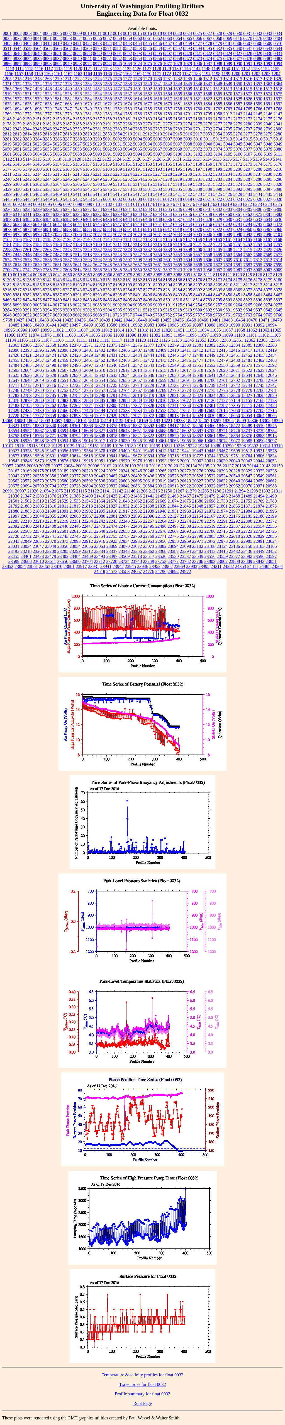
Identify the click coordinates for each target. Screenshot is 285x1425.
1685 (217, 103)
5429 (237, 194)
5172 (237, 164)
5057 (67, 149)
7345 (77, 249)
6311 (27, 214)
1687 (237, 103)
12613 (136, 370)
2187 (67, 124)
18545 (271, 425)
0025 (197, 33)
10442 (117, 320)
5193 (157, 169)
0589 (157, 48)
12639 (185, 375)
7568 (258, 254)
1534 (97, 93)
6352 (147, 214)
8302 (197, 289)
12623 (258, 370)
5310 (117, 184)
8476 (37, 300)
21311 (276, 491)
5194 (167, 169)
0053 (67, 38)
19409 (148, 450)
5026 (67, 144)
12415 (222, 350)
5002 (117, 139)
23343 (124, 551)
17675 (246, 410)
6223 (257, 204)
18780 (63, 435)
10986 (185, 325)
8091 (187, 274)
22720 (234, 531)
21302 (264, 491)
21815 (75, 506)
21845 (185, 506)
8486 (107, 300)
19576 (271, 450)
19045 (136, 440)
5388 (197, 189)
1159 (38, 73)
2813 (17, 134)
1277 (127, 78)
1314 (227, 78)
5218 (77, 174)
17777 (38, 415)
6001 (107, 199)
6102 (107, 204)
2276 (207, 124)
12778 (234, 390)
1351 (247, 83)
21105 (69, 491)
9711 (107, 315)
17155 (246, 400)
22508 (185, 526)
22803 (210, 536)
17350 (185, 405)
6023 (227, 199)
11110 (70, 340)
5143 (17, 164)
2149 (17, 118)
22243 (112, 521)
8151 (107, 279)
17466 (63, 410)
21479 (210, 496)
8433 (177, 294)
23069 (112, 546)
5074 (217, 149)
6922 (217, 229)
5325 (247, 184)
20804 (87, 486)
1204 (276, 73)
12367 (38, 345)
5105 (227, 154)
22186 (258, 516)
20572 (26, 481)
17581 (185, 410)
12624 (271, 370)
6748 (127, 224)
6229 (37, 209)
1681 (177, 103)
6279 (107, 209)
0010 (87, 33)
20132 (179, 465)
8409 (167, 294)
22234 (87, 521)
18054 (246, 415)
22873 (63, 541)
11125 (164, 340)
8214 (267, 284)
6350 (137, 214)
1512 (217, 88)
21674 (173, 501)
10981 (124, 325)
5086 (57, 154)
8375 (268, 289)
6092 (17, 204)
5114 (27, 159)
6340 (127, 214)
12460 (75, 360)
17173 (271, 400)
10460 (202, 320)
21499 (271, 496)
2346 (47, 129)
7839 (107, 269)
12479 (222, 360)
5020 (17, 144)
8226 (47, 289)
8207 (197, 284)
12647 (14, 380)
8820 (237, 300)
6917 (167, 229)
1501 (137, 88)
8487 (117, 300)
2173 (247, 118)
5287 (247, 179)
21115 (81, 491)
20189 (63, 470)
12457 (38, 360)
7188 (77, 244)
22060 (63, 516)
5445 (7, 199)
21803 (26, 506)
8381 (17, 294)
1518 (277, 88)
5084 (37, 154)
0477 (197, 43)
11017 (130, 330)
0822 (207, 53)
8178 (258, 279)
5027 (77, 144)
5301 (27, 184)
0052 (57, 38)
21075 (57, 491)
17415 (246, 405)
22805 (222, 536)
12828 (259, 395)
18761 (26, 435)
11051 (179, 330)
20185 (50, 470)
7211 (117, 244)
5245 (57, 179)
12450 (222, 355)
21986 (259, 511)
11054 (203, 330)
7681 (237, 264)
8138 (27, 279)
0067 (207, 38)
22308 (246, 521)
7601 (167, 259)
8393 (97, 294)
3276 (237, 134)
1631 (268, 98)
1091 (247, 63)
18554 (14, 430)
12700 (210, 380)
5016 (257, 139)
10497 (75, 325)
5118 (57, 159)
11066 (9, 335)
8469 (7, 300)
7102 (7, 239)
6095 (47, 204)
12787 (75, 395)
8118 (217, 274)
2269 (137, 124)
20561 (271, 476)
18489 (246, 425)
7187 (67, 244)
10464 (239, 320)
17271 (87, 405)
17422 (259, 405)
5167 (187, 164)
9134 (187, 305)
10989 (222, 325)
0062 (157, 38)
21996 (271, 511)
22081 (112, 516)
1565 (177, 93)
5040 (207, 144)
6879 (37, 229)
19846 (26, 460)
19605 (63, 455)
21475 (197, 496)
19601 (50, 455)
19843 (14, 460)
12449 (210, 355)
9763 (247, 315)
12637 (161, 375)
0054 (77, 38)
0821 (197, 53)
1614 (137, 98)
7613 (267, 259)
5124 (116, 159)
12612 (124, 370)
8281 (167, 289)
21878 (271, 506)
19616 (87, 455)
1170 (147, 73)
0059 (127, 38)
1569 (217, 93)
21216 (154, 491)
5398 (278, 189)
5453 (87, 199)
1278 (137, 78)
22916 (99, 541)
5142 (7, 164)
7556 (187, 254)
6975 (27, 234)
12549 (173, 365)
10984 (161, 325)
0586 (147, 48)
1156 (8, 73)
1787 (147, 113)
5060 (87, 149)
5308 (97, 184)
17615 (222, 410)
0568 (77, 48)
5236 (247, 174)
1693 (7, 108)
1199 (225, 73)
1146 (186, 68)
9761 (227, 315)
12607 (63, 370)
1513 (227, 88)
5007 (167, 139)
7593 (87, 259)
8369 (237, 289)
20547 (246, 476)
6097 (67, 204)
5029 (97, 144)
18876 (246, 435)
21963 (197, 511)
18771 (50, 435)
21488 (234, 496)
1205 (7, 78)
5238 (267, 174)
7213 (137, 244)
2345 (37, 129)
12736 (197, 385)
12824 (210, 395)
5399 (7, 194)
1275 (107, 78)
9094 (127, 305)
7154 (157, 239)
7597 (127, 259)
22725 (271, 531)
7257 (277, 244)
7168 (277, 239)
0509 (268, 43)
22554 (259, 526)
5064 (127, 149)
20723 (63, 486)
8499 (157, 300)
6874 (17, 229)
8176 (247, 279)
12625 (14, 375)
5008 (177, 139)
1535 (107, 93)
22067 (87, 516)
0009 (77, 33)
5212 (17, 174)
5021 (27, 144)
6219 (227, 204)
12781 (271, 390)
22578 (38, 531)
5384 (167, 189)
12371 (87, 345)
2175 (268, 118)
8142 (47, 279)
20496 (148, 476)
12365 (14, 345)
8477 (47, 300)
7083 (177, 234)
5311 (127, 184)
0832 (7, 58)
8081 (137, 274)
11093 (167, 335)
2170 (217, 118)
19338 (26, 450)
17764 (26, 415)
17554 (173, 410)
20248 (148, 470)
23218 (26, 551)
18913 (271, 435)
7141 (97, 239)
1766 (258, 108)
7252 (247, 244)
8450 (227, 294)
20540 (234, 476)
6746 (107, 224)
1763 (227, 108)
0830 (268, 53)
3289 (87, 139)
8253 (117, 289)
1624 (227, 98)
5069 (177, 149)
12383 (222, 345)
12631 (87, 375)
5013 (227, 139)
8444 (207, 294)
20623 (185, 481)
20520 (161, 476)
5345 (87, 189)
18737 (246, 430)
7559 (217, 254)
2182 (47, 124)
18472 (234, 425)
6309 (7, 214)
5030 (107, 144)
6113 (127, 204)
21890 (50, 511)
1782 (97, 113)
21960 (185, 511)
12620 (222, 370)
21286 (215, 491)
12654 (99, 380)
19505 (234, 450)
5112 (7, 159)
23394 (185, 551)
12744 (246, 385)
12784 (38, 395)
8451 (237, 294)
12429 (87, 355)
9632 (237, 310)
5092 (117, 154)
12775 (210, 390)
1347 (207, 83)
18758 (14, 435)
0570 (97, 48)
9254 (197, 305)
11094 (179, 335)
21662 (136, 501)
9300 (67, 310)
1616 (157, 98)
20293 (222, 470)
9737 (127, 315)
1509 (187, 88)
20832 (99, 486)
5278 (167, 179)
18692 (185, 430)
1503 (157, 88)
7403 (207, 249)
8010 (7, 274)
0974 (87, 63)
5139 (257, 159)
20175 (38, 470)
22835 (271, 536)
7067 (87, 234)
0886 (7, 63)
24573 (112, 571)
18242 (191, 420)
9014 (47, 305)
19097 (271, 440)
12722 (75, 385)
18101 (81, 420)
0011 (97, 33)
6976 (37, 234)
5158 (97, 164)
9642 (267, 310)
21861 (222, 506)
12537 (99, 365)
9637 (257, 310)
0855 (147, 58)
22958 (173, 541)
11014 (118, 330)
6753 (177, 224)
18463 (222, 425)
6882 (57, 229)
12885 (99, 400)
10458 (190, 320)
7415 (247, 249)
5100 (177, 154)
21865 (234, 506)
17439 (38, 410)
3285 (47, 139)
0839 (67, 58)
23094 (173, 546)
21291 (227, 491)
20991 (8, 491)
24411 (252, 566)
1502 (147, 88)
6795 (257, 224)
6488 (157, 219)
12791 (112, 395)
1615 (147, 98)
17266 (63, 405)
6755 (197, 224)
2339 (258, 124)
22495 (148, 526)
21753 (246, 501)
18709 (210, 430)
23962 (167, 566)
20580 (63, 481)
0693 (137, 53)
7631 (57, 264)
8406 (147, 294)
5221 (97, 174)
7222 (207, 244)
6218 (217, 204)
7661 (157, 264)
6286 (177, 209)
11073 (21, 335)
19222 (191, 445)
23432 (234, 551)
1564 (167, 93)
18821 (136, 435)
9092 (117, 305)
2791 (197, 129)
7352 (97, 249)
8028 (37, 274)
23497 (112, 556)
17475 (75, 410)
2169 (207, 118)
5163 (147, 164)
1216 (27, 78)
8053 (87, 274)
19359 (75, 450)
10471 (264, 320)
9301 (77, 310)
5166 (177, 164)
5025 (57, 144)
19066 (197, 440)
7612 (257, 259)
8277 (147, 289)
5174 (258, 164)
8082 (147, 274)
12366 (26, 345)
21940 (161, 511)
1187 (186, 73)
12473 (161, 360)
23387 (173, 551)
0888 (27, 63)
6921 (207, 229)
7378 (127, 249)
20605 (136, 481)
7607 (217, 259)
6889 (117, 229)
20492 (136, 476)
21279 (191, 491)
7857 (147, 269)
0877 (237, 58)
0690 (107, 53)
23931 (93, 566)
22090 (124, 516)
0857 (167, 58)
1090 (237, 63)
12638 (173, 375)
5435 (267, 194)
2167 (187, 118)
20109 (130, 465)
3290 (97, 139)
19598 (38, 455)
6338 (107, 214)
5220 (87, 174)
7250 (227, 244)
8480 (57, 300)
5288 (258, 179)
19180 (130, 445)
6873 (7, 229)
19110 (19, 445)
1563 (157, 93)
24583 (124, 571)
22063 (75, 516)
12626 (26, 375)
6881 (47, 229)
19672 (136, 455)
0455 (147, 43)
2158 (107, 118)
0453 (127, 43)
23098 (185, 546)
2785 (137, 129)
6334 (67, 214)
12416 (234, 350)
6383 (7, 219)
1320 (278, 78)
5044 (227, 144)
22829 (259, 536)
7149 (107, 239)
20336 (271, 470)
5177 (7, 169)
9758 (207, 315)
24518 (99, 571)
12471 (136, 360)
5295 (268, 179)
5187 (97, 169)
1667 (57, 103)
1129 (166, 68)
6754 (187, 224)
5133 (197, 159)
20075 (44, 465)
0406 (17, 43)
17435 (26, 410)
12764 (124, 390)
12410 (173, 350)
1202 (256, 73)
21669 (161, 501)
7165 (247, 239)
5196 (187, 169)
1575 (278, 93)
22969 (185, 541)
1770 (17, 113)
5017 (267, 139)
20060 (32, 465)
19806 (259, 455)
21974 (222, 511)
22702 (197, 531)
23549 (197, 556)
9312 (147, 310)
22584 (50, 531)
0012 (107, 33)
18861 (210, 435)
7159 (207, 239)
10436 (80, 320)
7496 (67, 254)
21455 (161, 496)
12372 (99, 345)
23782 (185, 561)
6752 (167, 224)
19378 (99, 450)
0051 (47, 38)
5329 (7, 189)
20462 (112, 476)
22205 (14, 521)
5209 (268, 169)
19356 (63, 450)
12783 (26, 395)
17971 (136, 415)
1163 (78, 73)
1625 (237, 98)
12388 (271, 345)
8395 (117, 294)
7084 (187, 234)
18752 (271, 430)
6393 (37, 219)
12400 (75, 350)
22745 (75, 536)
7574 (7, 259)
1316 (247, 78)
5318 (177, 184)
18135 (117, 420)
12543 (148, 365)
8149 (97, 279)
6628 (207, 219)
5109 (268, 154)
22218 (50, 521)
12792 (124, 395)
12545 (161, 365)
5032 (127, 144)
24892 (173, 571)
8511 (187, 300)
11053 (191, 330)
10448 (141, 320)
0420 (67, 43)
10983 (148, 325)
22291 (222, 521)
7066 (77, 234)
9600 (197, 310)
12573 (246, 365)
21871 (246, 506)
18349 (63, 425)
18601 (75, 430)
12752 (63, 390)
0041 (37, 38)
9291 (27, 310)
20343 (14, 476)
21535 (75, 501)
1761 (207, 108)
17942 (124, 415)
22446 (75, 526)
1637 (37, 103)
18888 (259, 435)
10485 (14, 325)
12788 (87, 395)
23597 (271, 556)
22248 (124, 521)
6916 (157, 229)
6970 (7, 234)
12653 (87, 380)
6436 (107, 219)
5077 (247, 149)
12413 (209, 350)
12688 (173, 380)
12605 (38, 370)
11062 (251, 330)
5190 (127, 169)
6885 (87, 229)
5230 (187, 174)
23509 (124, 556)
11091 (142, 335)
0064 (177, 38)
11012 (106, 330)
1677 (147, 103)
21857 (209, 506)
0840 (77, 58)
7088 (217, 234)
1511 (207, 88)
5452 (77, 199)
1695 (27, 108)
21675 (185, 501)
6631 (237, 219)
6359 (217, 214)
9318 (177, 310)
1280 (157, 78)
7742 (27, 269)
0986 (117, 63)
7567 (247, 254)
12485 (26, 365)
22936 (136, 541)
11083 (70, 335)
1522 (37, 93)
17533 (124, 410)
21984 (246, 511)
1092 (258, 63)
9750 (157, 315)
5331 (27, 189)
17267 (75, 405)
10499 (87, 325)
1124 (117, 68)
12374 (124, 345)
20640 (234, 481)
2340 (268, 124)
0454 (137, 43)
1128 (156, 68)
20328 (234, 470)
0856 (157, 58)
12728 (136, 385)
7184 (37, 244)
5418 (147, 194)
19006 (75, 440)
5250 (107, 179)
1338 (127, 83)
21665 (148, 501)
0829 (258, 53)
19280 (215, 445)
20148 (265, 465)
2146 (268, 113)
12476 (185, 360)
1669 (77, 103)
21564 (99, 501)
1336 (107, 83)
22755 (112, 536)
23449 (259, 551)
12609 (87, 370)
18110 (93, 420)
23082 (161, 546)
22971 (197, 541)
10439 (104, 320)
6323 (37, 214)
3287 (67, 139)
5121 (86, 159)
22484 (136, 526)
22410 (38, 526)
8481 (67, 300)
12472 (148, 360)
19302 (252, 445)
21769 (259, 501)
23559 (222, 556)
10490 (38, 325)
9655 (37, 315)
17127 (222, 400)
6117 (147, 204)
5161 (127, 164)
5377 (117, 189)
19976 (136, 460)
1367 (27, 88)
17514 (112, 410)
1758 (177, 108)
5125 (126, 159)
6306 (258, 209)
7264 (57, 249)
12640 (197, 375)
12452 (246, 355)
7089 (227, 234)
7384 (157, 249)
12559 (234, 365)
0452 (117, 43)
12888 (124, 400)
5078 (258, 149)
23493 (99, 556)
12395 (38, 350)
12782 (14, 395)
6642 (57, 224)
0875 (217, 58)
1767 (268, 108)
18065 (271, 415)
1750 (97, 108)
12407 (136, 350)
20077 (56, 465)
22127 (173, 516)
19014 (87, 440)
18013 (173, 415)
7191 (107, 244)
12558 (222, 365)
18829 (173, 435)
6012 (167, 199)
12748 (14, 390)
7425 (268, 249)
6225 (277, 204)
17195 (26, 405)
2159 (117, 118)
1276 (117, 78)
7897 (167, 269)
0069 (227, 38)
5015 (247, 139)
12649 (38, 380)
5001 (107, 139)
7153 (147, 239)
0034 (277, 33)
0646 (17, 53)
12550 (185, 365)
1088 (217, 63)
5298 (278, 179)
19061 (161, 440)
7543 (117, 254)
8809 (227, 300)
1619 (187, 98)
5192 (147, 169)
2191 (107, 124)
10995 (9, 330)
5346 (97, 189)
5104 (217, 154)
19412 (161, 450)
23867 (44, 566)
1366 (17, 88)
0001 (7, 33)
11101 (251, 335)
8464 (268, 294)
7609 (227, 259)
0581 (117, 48)
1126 (137, 68)
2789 (177, 129)
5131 (176, 159)
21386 (75, 496)
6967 (268, 229)
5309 (107, 184)
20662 (271, 481)
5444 (277, 194)
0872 (187, 58)
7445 (17, 254)
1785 (127, 113)
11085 (94, 335)
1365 (7, 88)
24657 (136, 571)
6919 (187, 229)
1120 (78, 68)
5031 (117, 144)
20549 (259, 476)
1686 (227, 103)
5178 (17, 169)
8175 (237, 279)
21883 (26, 511)
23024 (271, 541)
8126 (257, 274)
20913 (173, 486)
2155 (77, 118)
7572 (278, 254)
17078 (197, 400)
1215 (17, 78)
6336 (87, 214)
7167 (267, 239)
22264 (161, 521)
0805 (157, 53)
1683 (197, 103)
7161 (227, 239)
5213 (27, 174)
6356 (187, 214)
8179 (268, 279)
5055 (47, 149)
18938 (38, 440)
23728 (111, 561)
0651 (57, 53)
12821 (173, 395)
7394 (177, 249)
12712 (25, 385)
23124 (222, 546)
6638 (17, 224)
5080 (278, 149)
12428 (75, 355)
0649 (37, 53)
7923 (177, 269)
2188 (77, 124)
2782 (107, 129)
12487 (38, 365)
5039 (197, 144)
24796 (161, 571)
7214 (147, 244)
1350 (237, 83)
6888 (107, 229)
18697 (197, 430)
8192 (67, 284)
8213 (257, 284)
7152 (137, 239)
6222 (247, 204)
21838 (148, 506)
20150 (277, 465)
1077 (167, 63)
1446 (47, 88)
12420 (14, 355)
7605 (197, 259)
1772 (27, 113)
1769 (7, 113)
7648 (107, 264)
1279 (147, 78)
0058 (117, 38)
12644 (246, 375)
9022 (77, 305)
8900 (27, 305)
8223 (37, 289)
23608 (26, 561)
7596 (117, 259)
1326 (47, 83)
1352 (258, 83)
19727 (197, 455)
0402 (267, 38)
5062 (107, 149)
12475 (173, 360)
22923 (112, 541)
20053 (271, 460)
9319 (187, 310)
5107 (247, 154)
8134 (17, 279)
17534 (136, 410)
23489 (87, 556)
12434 (136, 355)
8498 (147, 300)
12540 (112, 365)
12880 (38, 400)
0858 (177, 58)
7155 (167, 239)
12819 (148, 395)
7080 (147, 234)
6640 (37, 224)
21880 (14, 511)
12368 (50, 345)
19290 (228, 445)
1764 (237, 108)
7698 (268, 264)
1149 (215, 68)
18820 (124, 435)
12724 (99, 385)
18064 (259, 415)
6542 (187, 219)
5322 (217, 184)
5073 (207, 149)
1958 (217, 113)
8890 (257, 300)
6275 (67, 209)
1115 (29, 68)
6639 (27, 224)
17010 (161, 400)
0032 (257, 33)
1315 (237, 78)
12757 (99, 390)
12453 (259, 355)
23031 (14, 546)
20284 (210, 470)
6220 (237, 204)
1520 (17, 93)
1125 (127, 68)
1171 (156, 73)
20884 (148, 486)
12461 (87, 360)
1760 (197, 108)
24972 (185, 571)
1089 (227, 63)
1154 (265, 68)
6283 (147, 209)
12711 (13, 385)
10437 (92, 320)
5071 (187, 149)
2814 (27, 134)
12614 (148, 370)
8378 (278, 289)
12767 (136, 390)
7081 (157, 234)
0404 (277, 38)
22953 (148, 541)
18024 (197, 415)
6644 (77, 224)
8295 (187, 289)
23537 (185, 556)
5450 (57, 199)
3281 (7, 139)
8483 (87, 300)
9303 (97, 310)
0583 (137, 48)
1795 (207, 113)
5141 (277, 159)
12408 (148, 350)
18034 (222, 415)
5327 (267, 184)
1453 (107, 88)
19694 (148, 455)
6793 (237, 224)
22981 (234, 541)
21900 (75, 511)
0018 (157, 33)
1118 (58, 68)
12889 (136, 400)
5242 (27, 179)
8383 (37, 294)
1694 (17, 108)
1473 (127, 88)
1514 (237, 88)
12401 (87, 350)
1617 (167, 98)
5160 (117, 164)
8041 (57, 274)
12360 (225, 340)
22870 (50, 541)
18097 (56, 420)
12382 (210, 345)
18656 (148, 430)
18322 (26, 425)
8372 (247, 289)
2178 (7, 124)
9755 (187, 315)
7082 (167, 234)
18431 (185, 425)
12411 (185, 350)
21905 (99, 511)
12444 (148, 355)
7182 (17, 244)
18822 (148, 435)
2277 (217, 124)
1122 (97, 68)
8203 (157, 284)
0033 (267, 33)
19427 (173, 450)
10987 (197, 325)
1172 (166, 73)
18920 (14, 440)
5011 (207, 139)
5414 (107, 194)
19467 (222, 450)
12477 (197, 360)
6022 (217, 199)
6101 (97, 204)
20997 (20, 491)
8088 (177, 274)
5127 (146, 159)
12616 (173, 370)
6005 (127, 199)
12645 (259, 375)
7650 (117, 264)
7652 (127, 264)
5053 (37, 149)
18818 (112, 435)
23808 (234, 561)
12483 (271, 360)
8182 (7, 284)
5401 (27, 194)
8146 (87, 279)
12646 (271, 375)
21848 (197, 506)
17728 (14, 415)
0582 (127, 48)
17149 (234, 400)
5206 (237, 169)
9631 (227, 310)
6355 (177, 214)
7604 (187, 259)
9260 (227, 305)
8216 (7, 289)
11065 (275, 330)
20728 (75, 486)
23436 (246, 551)
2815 (37, 134)
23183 (259, 546)
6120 (167, 204)
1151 (235, 68)
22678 (161, 531)
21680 (197, 501)
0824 (227, 53)
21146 (129, 491)
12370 (75, 345)
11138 (176, 340)
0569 (87, 48)
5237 (257, 174)
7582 (37, 259)
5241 (17, 179)
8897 (277, 300)
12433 (124, 355)
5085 (47, 154)
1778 (57, 113)
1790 (177, 113)
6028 (277, 199)
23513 (136, 556)
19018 (112, 440)
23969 (179, 566)
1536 (117, 93)
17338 (161, 405)
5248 (87, 179)
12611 (111, 370)
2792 (207, 129)
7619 (27, 264)
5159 (107, 164)
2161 (127, 118)
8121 (227, 274)
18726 (234, 430)
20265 (161, 470)
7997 (247, 269)
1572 (247, 93)
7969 (227, 269)
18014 (185, 415)
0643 (267, 48)
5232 (207, 174)
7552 (167, 254)
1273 (87, 78)
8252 (107, 289)
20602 (112, 481)
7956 (207, 269)
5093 (127, 154)
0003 (27, 33)
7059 (67, 234)
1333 (77, 83)
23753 (160, 561)
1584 (87, 98)
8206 (187, 284)
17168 (259, 400)
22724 (259, 531)
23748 (136, 561)
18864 (234, 435)
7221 (197, 244)
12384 (234, 345)
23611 (50, 561)
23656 (62, 561)
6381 (267, 214)
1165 (97, 73)
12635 (136, 375)
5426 (227, 194)
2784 (127, 129)
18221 (166, 420)
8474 (27, 300)
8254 (127, 289)
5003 (127, 139)
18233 (179, 420)
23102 (197, 546)
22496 (161, 526)
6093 (27, 204)
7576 (17, 259)
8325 (207, 289)
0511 (7, 48)
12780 (259, 390)
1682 (187, 103)
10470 (251, 320)
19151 (93, 445)
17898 (87, 415)
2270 (147, 124)
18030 (210, 415)
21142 (117, 491)
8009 (278, 269)
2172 (237, 118)
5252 (127, 179)
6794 (247, 224)
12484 (14, 365)
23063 (99, 546)
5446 (17, 199)
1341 (157, 83)
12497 (87, 365)
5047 (258, 144)
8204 (167, 284)
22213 (38, 521)
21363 (38, 496)
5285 (237, 179)
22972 (210, 541)
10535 (99, 325)
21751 (234, 501)
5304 (57, 184)
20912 (161, 486)
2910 (127, 134)
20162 (14, 470)
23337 (112, 551)
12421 (26, 355)
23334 (99, 551)
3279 (267, 134)
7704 (17, 269)
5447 (27, 199)
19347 (50, 450)
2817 (57, 134)
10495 (63, 325)
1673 (117, 103)
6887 (97, 229)
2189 (87, 124)
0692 (127, 53)
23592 (246, 556)
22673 (148, 531)
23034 (26, 546)
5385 (177, 189)
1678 (157, 103)
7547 (137, 254)
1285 (187, 78)
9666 (87, 315)
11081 (58, 335)
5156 (77, 164)
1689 (258, 103)
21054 (45, 491)
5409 (57, 194)
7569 (268, 254)
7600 (157, 259)
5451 (67, 199)
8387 (57, 294)
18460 (210, 425)
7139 (77, 239)
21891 (63, 511)
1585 (97, 98)
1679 (167, 103)
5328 (277, 184)
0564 (37, 48)
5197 (197, 169)
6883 (67, 229)
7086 (207, 234)
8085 (157, 274)
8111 (207, 274)
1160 (48, 73)
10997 (33, 330)
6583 (197, 219)
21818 (87, 506)
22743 (63, 536)
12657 (136, 380)
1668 (67, 103)
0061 (147, 38)
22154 (197, 516)
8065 (97, 274)
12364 (274, 340)
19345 (38, 450)
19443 (197, 450)
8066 (107, 274)
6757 (217, 224)
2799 (268, 129)
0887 (17, 63)
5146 (47, 164)
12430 (99, 355)
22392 (14, 526)
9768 (7, 320)
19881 (75, 460)
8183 (17, 284)
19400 (124, 450)
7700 (7, 269)
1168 (127, 73)
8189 (57, 284)
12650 (50, 380)
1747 (67, 108)
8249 (97, 289)
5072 (197, 149)
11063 (263, 330)
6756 (207, 224)
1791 (187, 113)
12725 (111, 385)
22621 (87, 531)
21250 (166, 491)
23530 (173, 556)
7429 (7, 254)
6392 (27, 219)
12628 (50, 375)
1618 (177, 98)
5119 (66, 159)
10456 (178, 320)
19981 (148, 460)
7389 (167, 249)
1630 (258, 98)
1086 (197, 63)
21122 (93, 491)
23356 (136, 551)
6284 (157, 209)
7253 (257, 244)
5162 (137, 164)
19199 (154, 445)
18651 (136, 430)
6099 (87, 204)
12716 (50, 385)
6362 (247, 214)
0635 (227, 48)
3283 (27, 139)
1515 (247, 88)
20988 (271, 486)
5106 (237, 154)
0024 (187, 33)
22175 (234, 516)
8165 (167, 279)
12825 (222, 395)
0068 (217, 38)
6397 (67, 219)
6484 (127, 219)
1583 (77, 98)
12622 (246, 370)
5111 (278, 154)
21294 (240, 491)
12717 (62, 385)
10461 (215, 320)
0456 (157, 43)
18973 (50, 440)
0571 (107, 48)
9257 (217, 305)
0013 (117, 33)
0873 (197, 58)
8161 (127, 279)
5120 (76, 159)
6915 (147, 229)
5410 (67, 194)
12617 (185, 370)
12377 (148, 345)
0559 (27, 48)
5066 (147, 149)
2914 (167, 134)
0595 (207, 48)
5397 (268, 189)
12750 (38, 390)
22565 (26, 531)
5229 (177, 174)
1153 (255, 68)
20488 (124, 476)
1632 (278, 98)
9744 (137, 315)
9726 (117, 315)
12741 (222, 385)
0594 (197, 48)
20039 (222, 460)
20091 (81, 465)
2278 (227, 124)
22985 (246, 541)
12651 (63, 380)
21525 (50, 501)
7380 (137, 249)
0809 (177, 53)
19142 (81, 445)
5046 (247, 144)
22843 (14, 541)
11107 (46, 340)
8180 (278, 279)
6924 (237, 229)
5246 (67, 179)
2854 (117, 134)
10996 (21, 330)
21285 (203, 491)
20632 (222, 481)
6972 (17, 234)
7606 (207, 259)
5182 (57, 169)
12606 (50, 370)
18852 (197, 435)
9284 (7, 310)
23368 (161, 551)
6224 (267, 204)
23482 (63, 556)
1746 (57, 108)
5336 (67, 189)
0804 (147, 53)
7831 (87, 269)
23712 (99, 561)
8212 (247, 284)
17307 (99, 405)
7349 (87, 249)
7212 (127, 244)
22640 (99, 531)
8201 (147, 284)
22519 (210, 526)
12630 (75, 375)
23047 (38, 546)
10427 (19, 320)
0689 (97, 53)
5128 (156, 159)
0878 (247, 58)
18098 (69, 420)
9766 (277, 315)
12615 (160, 370)
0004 (37, 33)
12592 (271, 365)
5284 (227, 179)
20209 (75, 470)
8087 (167, 274)
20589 (75, 481)
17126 (210, 400)
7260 (17, 249)
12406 (124, 350)
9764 (257, 315)
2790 (187, 129)
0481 (227, 43)
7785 (47, 269)
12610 (99, 370)
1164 (88, 73)
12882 (63, 400)
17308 (112, 405)
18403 (161, 425)
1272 (77, 78)
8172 (207, 279)
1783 (107, 113)
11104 (10, 340)
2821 (97, 134)
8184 (27, 284)
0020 (177, 33)
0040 (27, 38)
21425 (112, 496)
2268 (127, 124)
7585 (47, 259)
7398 (187, 249)
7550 (157, 254)
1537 (127, 93)
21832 (124, 506)
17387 (222, 405)
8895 (267, 300)
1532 (87, 93)
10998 (46, 330)
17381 (210, 405)
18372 (99, 425)
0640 (237, 48)
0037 (17, 38)
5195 (177, 169)
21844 (173, 506)
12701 (222, 380)
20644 (246, 481)
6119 (157, 204)
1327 (57, 83)
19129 (56, 445)
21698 (210, 501)
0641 (247, 48)
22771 (161, 536)
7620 (37, 264)
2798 (258, 129)
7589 (77, 259)
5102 (197, 154)
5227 (157, 174)
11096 (191, 335)
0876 (227, 58)
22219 (63, 521)
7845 (117, 269)
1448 (57, 88)
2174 (258, 118)
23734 (124, 561)
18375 (112, 425)
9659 (57, 315)
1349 (227, 83)
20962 (234, 486)
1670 (87, 103)
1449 (67, 88)
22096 (148, 516)
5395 (247, 189)
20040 (234, 460)
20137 (228, 465)
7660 (147, 264)
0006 (57, 33)
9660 (67, 315)
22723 (246, 531)
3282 (17, 139)
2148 (7, 118)
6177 (187, 204)
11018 (142, 330)
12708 (259, 380)
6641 (47, 224)
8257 (137, 289)
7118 (47, 239)
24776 (148, 571)
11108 (58, 340)
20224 (99, 470)
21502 (26, 501)
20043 (246, 460)
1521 (27, 93)
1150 (225, 68)
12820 (161, 395)
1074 (137, 63)
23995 (204, 566)
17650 (234, 410)
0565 (47, 48)
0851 (107, 58)
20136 (215, 465)
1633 (7, 103)
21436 (136, 496)
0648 (27, 53)
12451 (234, 355)
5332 (37, 189)
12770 (173, 390)
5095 (147, 154)
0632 (217, 48)
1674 (127, 103)
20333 (259, 470)
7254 (267, 244)
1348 (217, 83)
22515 (197, 526)
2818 (67, 134)
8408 (157, 294)
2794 (217, 129)
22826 (246, 536)
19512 (246, 450)
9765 (267, 315)
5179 (27, 169)
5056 (57, 149)
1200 (236, 73)
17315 (124, 405)
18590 (50, 430)
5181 (47, 169)
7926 (187, 269)
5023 (37, 144)
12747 (271, 385)
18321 (14, 425)
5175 (268, 164)
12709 (271, 380)
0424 (107, 43)
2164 (157, 118)
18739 (259, 430)
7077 (117, 234)
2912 (147, 134)
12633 (112, 375)
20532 (210, 476)
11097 (203, 335)
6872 (277, 224)
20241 (124, 470)
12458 (50, 360)
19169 (105, 445)
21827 (111, 506)
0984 (107, 63)
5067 (157, 149)
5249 (97, 179)
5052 (27, 149)
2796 (237, 129)
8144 (67, 279)
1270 (57, 78)
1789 (167, 113)
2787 (157, 129)
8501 (167, 300)
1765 (247, 108)
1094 (278, 63)
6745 (97, 224)
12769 (161, 390)
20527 (185, 476)
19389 (112, 450)
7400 (197, 249)
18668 (161, 430)
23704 (87, 561)
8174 (227, 279)
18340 (50, 425)
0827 (237, 53)
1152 (245, 68)
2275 (197, 124)
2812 (7, 134)
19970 (124, 460)
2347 (57, 129)
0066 (197, 38)
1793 (197, 113)
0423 (97, 43)
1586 (107, 98)
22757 (124, 536)
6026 (257, 199)
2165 (167, 118)
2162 (137, 118)
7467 (47, 254)
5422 (187, 194)
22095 (136, 516)
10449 (153, 320)
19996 (173, 460)
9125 (177, 305)
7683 (247, 264)
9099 (157, 305)
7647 (97, 264)
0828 (247, 53)
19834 (271, 455)
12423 (38, 355)
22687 (173, 531)
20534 (222, 476)
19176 (117, 445)
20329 (246, 470)
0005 (47, 33)
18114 (105, 420)
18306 (252, 420)
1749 (87, 108)
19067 (210, 440)
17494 (99, 410)
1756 (157, 108)
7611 (247, 259)
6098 (77, 204)
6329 (57, 214)
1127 (146, 68)
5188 (107, 169)
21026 (32, 491)
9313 (157, 310)
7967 (217, 269)
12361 (237, 340)
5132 (186, 159)
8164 (157, 279)
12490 (50, 365)
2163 (147, 118)
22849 (26, 541)
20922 (185, 486)
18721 (222, 430)
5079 (268, 149)
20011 (209, 460)
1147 (196, 68)
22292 (234, 521)
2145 (258, 113)
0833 (17, 58)
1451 (87, 88)
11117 (117, 340)
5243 (37, 179)
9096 (147, 305)
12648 (26, 380)
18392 (148, 425)
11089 (118, 335)
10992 (259, 325)
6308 (278, 209)
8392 (87, 294)
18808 (99, 435)
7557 (197, 254)
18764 (38, 435)
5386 (187, 189)
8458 (247, 294)
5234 (227, 174)
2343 (17, 129)
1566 (187, 93)
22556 (14, 531)
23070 (124, 546)
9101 (167, 305)
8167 (187, 279)
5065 (137, 149)
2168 (197, 118)
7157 (187, 239)
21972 (210, 511)
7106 (17, 239)
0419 (57, 43)
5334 (57, 189)
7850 (137, 269)
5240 (7, 179)
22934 (124, 541)
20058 (20, 465)
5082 (17, 154)
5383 (157, 189)
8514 (197, 300)
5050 (7, 149)
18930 (26, 440)
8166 (177, 279)
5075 (227, 149)
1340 (147, 83)
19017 (99, 440)
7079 (137, 234)
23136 (234, 546)
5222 (107, 174)
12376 (136, 345)
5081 (7, 154)
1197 (206, 73)
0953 (77, 63)
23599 (14, 561)
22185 (246, 516)
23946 (142, 566)
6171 (177, 204)
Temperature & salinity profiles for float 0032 (142, 1374)
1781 (87, 113)
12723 (87, 385)
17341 (173, 405)
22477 (124, 526)
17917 (99, 415)
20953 (222, 486)
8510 (177, 300)
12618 (197, 370)
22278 (197, 521)
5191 (137, 169)
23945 (130, 566)
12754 (75, 390)
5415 (117, 194)
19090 (259, 440)
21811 (62, 506)
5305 (67, 184)
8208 (207, 284)
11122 (152, 340)
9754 (177, 315)
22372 (271, 521)
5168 (197, 164)
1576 (7, 98)
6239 (47, 209)
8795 (217, 300)
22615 (75, 531)
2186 (57, 124)
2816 (47, 134)
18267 (203, 420)
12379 (173, 345)
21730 (222, 501)
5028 (87, 144)
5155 (67, 164)
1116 (39, 68)
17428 (271, 405)
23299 (75, 551)
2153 (57, 118)
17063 (173, 400)
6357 (197, 214)
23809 (246, 561)
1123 (107, 68)
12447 (185, 355)
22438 (50, 526)
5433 (247, 194)
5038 (187, 144)
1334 (87, 83)
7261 (27, 249)
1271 (67, 78)
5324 (237, 184)
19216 (179, 445)
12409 (161, 350)
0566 (57, 48)
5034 (147, 144)
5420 (167, 194)
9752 (167, 315)
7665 (177, 264)
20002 (197, 460)
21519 (38, 501)
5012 (217, 139)
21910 (112, 511)
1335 (97, 83)
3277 (247, 134)
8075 (127, 274)
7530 (97, 254)
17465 (50, 410)
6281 (127, 209)
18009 (161, 415)
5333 (47, 189)
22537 (234, 526)
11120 (140, 340)
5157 (87, 164)
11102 (263, 335)
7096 (268, 234)
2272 (167, 124)
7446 (27, 254)
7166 (257, 239)
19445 (210, 450)
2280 (247, 124)
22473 (99, 526)
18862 (222, 435)
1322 (17, 83)
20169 (26, 470)
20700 (38, 486)
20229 (112, 470)
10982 (136, 325)
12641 (210, 375)
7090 (237, 234)
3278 (257, 134)
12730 (160, 385)
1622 (207, 98)
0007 (67, 33)
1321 (7, 83)
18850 (185, 435)
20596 (99, 481)
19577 (14, 455)
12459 (63, 360)
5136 (227, 159)
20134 (191, 465)
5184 (77, 169)
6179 (197, 204)
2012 (227, 113)
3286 (57, 139)
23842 (258, 561)
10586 (112, 325)
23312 (87, 551)
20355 (38, 476)
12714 (38, 385)
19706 (161, 455)
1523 (47, 93)
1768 (278, 108)
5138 (247, 159)
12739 (209, 385)
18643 (124, 430)
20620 (173, 481)
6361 (237, 214)
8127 (267, 274)
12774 (197, 390)
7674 (227, 264)
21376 (50, 496)
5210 (278, 169)
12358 (213, 340)
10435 (68, 320)
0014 (127, 33)
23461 (26, 556)
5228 (167, 174)
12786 (63, 395)
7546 (127, 254)
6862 (267, 224)
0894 (57, 63)
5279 (177, 179)
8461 (258, 294)
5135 (217, 159)
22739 (38, 536)
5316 (157, 184)
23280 (50, 551)
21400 (87, 496)
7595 (107, 259)
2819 (77, 134)
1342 (167, 83)
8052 (77, 274)
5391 (227, 189)
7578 (27, 259)
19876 (63, 460)
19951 (99, 460)
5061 (97, 149)
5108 (258, 154)
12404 (112, 350)
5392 (237, 189)
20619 (161, 481)
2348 (67, 129)
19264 (203, 445)
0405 (7, 43)
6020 (197, 199)
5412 (87, 194)
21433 (124, 496)
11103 (275, 335)
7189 (87, 244)
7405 (217, 249)
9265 (247, 305)
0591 (167, 48)
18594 (63, 430)
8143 (57, 279)
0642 (257, 48)
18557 (26, 430)
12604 (26, 370)
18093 (44, 420)
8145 (77, 279)
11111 (82, 340)
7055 (57, 234)
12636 (148, 375)
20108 (118, 465)
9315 (167, 310)
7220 (187, 244)
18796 (87, 435)
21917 (124, 511)
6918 (177, 229)
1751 (107, 108)
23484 (75, 556)
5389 (207, 189)
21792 (14, 506)
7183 (27, 244)
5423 (197, 194)
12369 (63, 345)
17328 (148, 405)
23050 (63, 546)
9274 (268, 305)
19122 (44, 445)
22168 (222, 516)
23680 (75, 561)
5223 (117, 174)
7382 (147, 249)
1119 (68, 68)
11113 (105, 340)
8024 (27, 274)
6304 (237, 209)
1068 (127, 63)
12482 (259, 360)
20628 (210, 481)
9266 (258, 305)
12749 (26, 390)
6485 (137, 219)
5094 (137, 154)
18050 (234, 415)
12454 (271, 355)
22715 (222, 531)
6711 (87, 224)
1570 (227, 93)
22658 (136, 531)
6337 (97, 214)
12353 (200, 340)
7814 (77, 269)
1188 (196, 73)
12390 (14, 350)
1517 (267, 88)
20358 (50, 476)
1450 (77, 88)
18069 (7, 420)
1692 (278, 103)
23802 (209, 561)
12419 (271, 350)
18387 (136, 425)
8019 (17, 274)
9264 (237, 305)
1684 (207, 103)
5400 (17, 194)
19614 (75, 455)
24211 (216, 566)
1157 (18, 73)
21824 (99, 506)
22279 (210, 521)
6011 (157, 199)
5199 (217, 169)
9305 (117, 310)
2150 (27, 118)
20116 (154, 465)
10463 (227, 320)
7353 (107, 249)
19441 (185, 450)
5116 (47, 159)
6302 (217, 209)
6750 (147, 224)
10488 (26, 325)
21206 (142, 491)
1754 (137, 108)
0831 (278, 53)
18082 (32, 420)
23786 (197, 561)
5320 (197, 184)
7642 (87, 264)
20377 (75, 476)
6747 (117, 224)
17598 (197, 410)
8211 (237, 284)
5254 (137, 179)
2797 (247, 129)
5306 (77, 184)
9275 (278, 305)
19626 (99, 455)
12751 (50, 390)
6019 (187, 199)
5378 (127, 189)
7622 (47, 264)
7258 (7, 249)
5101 (187, 154)
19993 (161, 460)
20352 (26, 476)
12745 (258, 385)
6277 (87, 209)
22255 (136, 521)
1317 (258, 78)
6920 (197, 229)
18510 (259, 425)
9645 (277, 310)
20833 (112, 486)
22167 (209, 516)
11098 (215, 335)
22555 (271, 526)
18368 (87, 425)
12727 (124, 385)
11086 (106, 335)
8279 (157, 289)
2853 (107, 134)
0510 (278, 43)
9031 (87, 305)
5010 (197, 139)
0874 (207, 58)
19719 (185, 455)
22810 (234, 536)
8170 (197, 279)
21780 (271, 501)
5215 (47, 174)
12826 (234, 395)
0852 (117, 58)
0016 (147, 33)
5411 (77, 194)
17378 (197, 405)
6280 (117, 209)
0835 (37, 58)
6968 (278, 229)
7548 (147, 254)
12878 (14, 400)
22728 (14, 536)
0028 (217, 33)
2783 (117, 129)
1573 (258, 93)
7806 (67, 269)
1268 (47, 78)
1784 (117, 113)
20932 (210, 486)
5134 (207, 159)
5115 (37, 159)
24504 (277, 566)
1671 (97, 103)
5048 (268, 144)
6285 (167, 209)
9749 (147, 315)
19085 (246, 440)
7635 (67, 264)
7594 (97, 259)
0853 (127, 58)
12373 (112, 345)
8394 (107, 294)
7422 (258, 249)
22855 (38, 541)
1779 (67, 113)
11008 (94, 330)
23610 (38, 561)
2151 (37, 118)
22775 (173, 536)
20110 (142, 465)
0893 (47, 63)
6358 (207, 214)
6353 (157, 214)
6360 (227, 214)
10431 (31, 320)
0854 (137, 58)
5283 (217, 179)
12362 (249, 340)
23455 (14, 556)
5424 (207, 194)
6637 (7, 224)
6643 (67, 224)
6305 (247, 209)
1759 (187, 108)
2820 (87, 134)
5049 (278, 144)
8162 (137, 279)
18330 (38, 425)
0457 (167, 43)
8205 (177, 284)
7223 (217, 244)
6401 (87, 219)
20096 (93, 465)
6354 (167, 214)
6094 (37, 204)
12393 (26, 350)
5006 (157, 139)
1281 (167, 78)
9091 (107, 305)
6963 (258, 229)
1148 (206, 68)
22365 (259, 521)
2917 (197, 134)
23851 (271, 561)
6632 (247, 219)
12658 (148, 380)
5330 (17, 189)
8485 (97, 300)
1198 (216, 73)
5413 (97, 194)
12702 (234, 380)
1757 (167, 108)
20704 (50, 486)
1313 (217, 78)
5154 (57, 164)
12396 (50, 350)
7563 (227, 254)
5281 (197, 179)
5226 (147, 174)
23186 (271, 546)
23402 (197, 551)
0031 (247, 33)
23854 (20, 566)
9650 (17, 315)
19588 (26, 455)
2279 (237, 124)
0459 (187, 43)
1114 (19, 68)
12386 (259, 345)
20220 (87, 470)
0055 (87, 38)
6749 (137, 224)
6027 (267, 199)
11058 (239, 330)
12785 (50, 395)
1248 (37, 78)
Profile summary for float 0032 (142, 1393)
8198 (117, 284)
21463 (173, 496)
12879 (26, 400)
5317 (167, 184)
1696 (37, 108)
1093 (268, 63)
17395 (234, 405)
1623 (217, 98)
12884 (87, 400)
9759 (217, 315)
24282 (228, 566)
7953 (197, 269)
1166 (107, 73)
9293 (37, 310)
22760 (136, 536)
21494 (259, 496)
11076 (46, 335)
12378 (161, 345)
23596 (259, 556)
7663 (167, 264)
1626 (247, 98)
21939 (148, 511)
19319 (277, 445)
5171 (227, 164)
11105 (22, 340)
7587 (67, 259)
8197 (107, 284)
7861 (157, 269)
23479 (50, 556)
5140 (267, 159)
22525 (222, 526)
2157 (97, 118)
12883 (75, 400)
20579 (50, 481)
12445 (161, 355)
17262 (50, 405)
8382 (27, 294)
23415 (222, 551)
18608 (87, 430)
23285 (63, 551)
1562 (147, 93)
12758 (112, 390)
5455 (97, 199)
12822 (185, 395)
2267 (117, 124)
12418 (258, 350)
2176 (278, 118)
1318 (268, 78)
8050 (67, 274)
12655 (112, 380)
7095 (258, 234)
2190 (97, 124)
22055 (50, 516)
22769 (148, 536)
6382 (277, 214)
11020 (167, 330)
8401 (137, 294)
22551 (246, 526)
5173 (247, 164)
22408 (26, 526)
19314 (265, 445)
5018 (277, 139)
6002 (117, 199)
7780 (37, 269)
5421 (177, 194)
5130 (166, 159)
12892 (148, 400)
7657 (137, 264)
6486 (147, 219)
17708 (259, 410)
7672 (217, 264)
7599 (147, 259)
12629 (63, 375)
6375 (257, 214)
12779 (246, 390)
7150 (117, 239)
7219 (177, 244)
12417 (246, 350)
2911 (137, 134)
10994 (271, 325)
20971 (259, 486)
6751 (157, 224)
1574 (268, 93)
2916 (187, 134)
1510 (197, 88)
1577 (17, 98)
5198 (207, 169)
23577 (234, 556)
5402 (37, 194)
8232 (57, 289)
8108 (197, 274)
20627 (197, 481)
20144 (252, 465)
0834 (27, 58)
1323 (27, 83)
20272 (185, 470)
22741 (50, 536)
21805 (38, 506)
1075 (147, 63)
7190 (97, 244)
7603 (177, 259)
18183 (154, 420)
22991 (259, 541)
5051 (17, 149)
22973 (222, 541)
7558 (207, 254)
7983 (237, 269)
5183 (67, 169)
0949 (67, 63)
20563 (14, 481)
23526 (161, 556)
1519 (7, 93)
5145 (37, 164)
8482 (77, 300)
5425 (217, 194)
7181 (7, 244)
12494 (63, 365)
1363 (268, 83)
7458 (37, 254)
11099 (227, 335)
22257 (148, 521)
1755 (147, 108)
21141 (105, 491)
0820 (187, 53)
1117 (48, 68)
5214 (37, 174)
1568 (207, 93)
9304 (107, 310)
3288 (77, 139)
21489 (246, 496)
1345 (187, 83)
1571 (237, 93)
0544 (17, 48)
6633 (258, 219)
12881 (50, 400)
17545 (148, 410)
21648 (124, 501)
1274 (97, 78)
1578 (27, 98)
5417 (137, 194)
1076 (157, 63)
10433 (43, 320)
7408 (227, 249)
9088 (97, 305)
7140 (87, 239)
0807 (167, 53)
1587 (117, 98)
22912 (87, 541)
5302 (37, 184)
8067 (117, 274)
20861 (136, 486)
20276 (197, 470)
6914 (137, 229)
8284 (177, 289)
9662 (77, 315)
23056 (87, 546)
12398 (63, 350)
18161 (130, 420)
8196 (97, 284)
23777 (173, 561)
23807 (222, 561)
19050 (148, 440)
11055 (215, 330)
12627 (38, 375)
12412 (197, 350)
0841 (87, 58)
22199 (271, 516)
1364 (278, 83)
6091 (7, 204)
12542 (136, 365)
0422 (87, 43)
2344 (27, 129)
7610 (237, 259)
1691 (268, 103)
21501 (14, 501)
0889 (37, 63)
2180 (27, 124)
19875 (50, 460)
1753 (127, 108)
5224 (127, 174)
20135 (203, 465)
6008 (137, 199)
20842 (124, 486)
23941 (105, 566)
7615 (7, 264)
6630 (227, 219)
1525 (67, 93)
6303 (227, 209)
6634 (268, 219)
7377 (117, 249)
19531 (259, 450)
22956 (161, 541)
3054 (217, 134)
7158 (197, 239)
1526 (77, 93)
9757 (197, 315)
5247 (77, 179)
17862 (63, 415)
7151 (127, 239)
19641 (112, 455)
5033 (137, 144)
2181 (37, 124)
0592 (177, 48)
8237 (67, 289)
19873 (38, 460)
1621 (197, 98)
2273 (177, 124)
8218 (27, 289)
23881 (69, 566)
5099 (167, 154)
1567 (197, 93)
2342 (7, 129)
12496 (75, 365)
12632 (99, 375)
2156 (87, 118)
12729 (148, 385)
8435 (187, 294)
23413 (210, 551)
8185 (37, 284)
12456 (26, 360)
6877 (27, 229)
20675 (14, 486)
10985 (173, 325)
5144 (27, 164)
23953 (154, 566)
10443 (129, 320)
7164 (237, 239)
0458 (177, 43)
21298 (252, 491)
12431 (112, 355)
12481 (246, 360)
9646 (7, 315)
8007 (268, 269)
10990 (234, 325)
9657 (47, 315)
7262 (37, 249)
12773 (185, 390)
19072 (222, 440)
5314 (137, 184)
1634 (17, 103)
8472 (17, 300)
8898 (7, 305)
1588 (127, 98)
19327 (14, 450)
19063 (173, 440)
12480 (234, 360)
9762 (237, 315)
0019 (167, 33)
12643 (234, 375)
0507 (247, 43)
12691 (185, 380)
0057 (107, 38)
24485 (265, 566)
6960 (247, 229)
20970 (246, 486)
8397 (127, 294)
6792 (227, 224)
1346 (197, 83)
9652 (27, 315)
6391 (17, 219)
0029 (227, 33)
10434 (55, 320)
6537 (177, 219)
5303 (47, 184)
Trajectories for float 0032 (142, 1384)
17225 (38, 405)
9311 (137, 310)
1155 (275, 68)
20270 (173, 470)
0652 (67, 53)
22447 (87, 526)
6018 (177, 199)
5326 (257, 184)
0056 (97, 38)
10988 (210, 325)
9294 (47, 310)
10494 (50, 325)
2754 (87, 129)
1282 (177, 78)
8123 (237, 274)
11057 (227, 330)
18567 (38, 430)
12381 (197, 345)
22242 (99, 521)
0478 (207, 43)
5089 (87, 154)
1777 (47, 113)
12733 (173, 385)
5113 (17, 159)
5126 (136, 159)
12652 (75, 380)
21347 (26, 496)
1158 (28, 73)
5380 (137, 189)
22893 (75, 541)
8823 (247, 300)
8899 (17, 305)
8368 (227, 289)
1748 (77, 108)
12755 (87, 390)
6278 (97, 209)
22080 (99, 516)
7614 (277, 259)
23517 (148, 556)
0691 (117, 53)
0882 (278, 58)
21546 (87, 501)
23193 (14, 551)
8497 (137, 300)
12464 (112, 360)
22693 (185, 531)
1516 (257, 88)
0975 (97, 63)
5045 (237, 144)
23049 (50, 546)
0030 (237, 33)
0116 (237, 38)
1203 (266, 73)
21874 (258, 506)
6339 (117, 214)
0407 (27, 43)
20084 (69, 465)
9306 (127, 310)
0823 (217, 53)
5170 (217, 164)
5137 (237, 159)
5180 (37, 169)
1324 (37, 83)
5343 (77, 189)
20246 (136, 470)
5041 (217, 144)
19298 (240, 445)
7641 (77, 264)
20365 (63, 476)
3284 (37, 139)
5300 (17, 184)
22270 (173, 521)
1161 (58, 73)
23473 (38, 556)
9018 (67, 305)
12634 (124, 375)
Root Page (142, 1403)
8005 (258, 269)
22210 (26, 521)
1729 (47, 108)
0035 (7, 38)
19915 (87, 460)
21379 (63, 496)
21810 (50, 506)
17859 (50, 415)
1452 (97, 88)
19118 (32, 445)
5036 (167, 144)
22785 (185, 536)
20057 (7, 465)
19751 (234, 455)
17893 (75, 415)
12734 (185, 385)
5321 (207, 184)
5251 (117, 179)
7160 (217, 239)
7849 (127, 269)
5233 (217, 174)
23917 (81, 566)
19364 (87, 450)
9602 (207, 310)
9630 (217, 310)
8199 (127, 284)
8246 (87, 289)
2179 (17, 124)
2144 (247, 113)
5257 (157, 179)
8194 (87, 284)
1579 (37, 98)
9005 (37, 305)
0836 (47, 58)
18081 (20, 420)
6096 (57, 204)
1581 (57, 98)
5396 (258, 189)
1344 (177, 83)
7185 (47, 244)
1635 (27, 103)
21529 (63, 501)
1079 (187, 63)
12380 (185, 345)
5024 (47, 144)
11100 (239, 335)
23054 (75, 546)
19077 (234, 440)
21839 (160, 506)
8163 (147, 279)
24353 (240, 566)
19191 (142, 445)
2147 (278, 113)
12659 (161, 380)
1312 (207, 78)
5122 (96, 159)
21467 (185, 496)
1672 (107, 103)
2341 (278, 124)
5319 (187, 184)
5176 (278, 164)
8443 (197, 294)
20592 (87, 481)
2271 (157, 124)
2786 (147, 129)
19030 (124, 440)
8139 (37, 279)
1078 (177, 63)
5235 (237, 174)
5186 (87, 169)
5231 (197, 174)
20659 (259, 481)
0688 (87, 53)
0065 (187, 38)
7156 (177, 239)
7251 (237, 244)
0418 (47, 43)
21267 (178, 491)
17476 (87, 410)
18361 (75, 425)
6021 (207, 199)
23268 (38, 551)
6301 (207, 209)
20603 (124, 481)
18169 (142, 420)
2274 (187, 124)
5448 (37, 199)
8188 (47, 284)
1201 (246, 73)
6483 (117, 219)
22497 (173, 526)
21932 (136, 511)
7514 (77, 254)
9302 (87, 310)
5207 (247, 169)
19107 (7, 445)
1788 (157, 113)
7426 (278, 249)
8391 (77, 294)
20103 (105, 465)
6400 (77, 219)
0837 (57, 58)
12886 (112, 400)
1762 (217, 108)
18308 (265, 420)
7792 (57, 269)
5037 (177, 144)
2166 (177, 118)
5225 (137, 174)
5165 (167, 164)
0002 (17, 33)
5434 (257, 194)
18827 (161, 435)
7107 (27, 239)
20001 (185, 460)
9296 (57, 310)
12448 (197, 355)
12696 (197, 380)
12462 (99, 360)
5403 (47, 194)
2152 (47, 118)
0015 (137, 33)
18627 (99, 430)
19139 (68, 445)
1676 (137, 103)
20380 (87, 476)
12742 (234, 385)
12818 (136, 395)
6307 (268, 209)
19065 (185, 440)
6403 (97, 219)
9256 (207, 305)
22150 (185, 516)
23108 (210, 546)
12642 (222, 375)
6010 (147, 199)
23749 (148, 561)
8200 (137, 284)
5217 (67, 174)
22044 (38, 516)
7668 (197, 264)
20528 (197, 476)
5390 (217, 189)
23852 (7, 566)
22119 (160, 516)
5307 (87, 184)
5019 (7, 144)
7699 (278, 264)
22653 (124, 531)
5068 (167, 149)
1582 (67, 98)
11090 (130, 335)
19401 (136, 450)
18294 (228, 420)
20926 (197, 486)
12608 (75, 370)
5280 (187, 179)
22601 (63, 531)
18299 (240, 420)
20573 (38, 481)
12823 (197, 395)
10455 (166, 320)
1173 (176, 73)
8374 (258, 289)
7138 (67, 239)
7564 (237, 254)
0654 (77, 53)
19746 (222, 455)
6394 (47, 219)
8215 (277, 284)
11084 (82, 335)
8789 (207, 300)
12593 (14, 370)
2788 (167, 129)
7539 (107, 254)
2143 (237, 113)
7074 (107, 234)
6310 (17, 214)
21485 (222, 496)
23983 (191, 566)
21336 (14, 496)
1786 (137, 113)
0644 (277, 48)
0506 (237, 43)
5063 (117, 149)
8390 (67, 294)
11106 (34, 340)
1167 (117, 73)
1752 (117, 108)
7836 (97, 269)
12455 (14, 360)
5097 (157, 154)
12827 (246, 395)
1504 (167, 88)
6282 (137, 209)
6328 (47, 214)
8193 (77, 284)
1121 (87, 68)
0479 (217, 43)
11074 (33, 335)
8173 (217, 279)
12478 (210, 360)
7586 (57, 259)
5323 (227, 184)
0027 (207, 33)
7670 (207, 264)
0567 (67, 48)
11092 (154, 335)
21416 (99, 496)
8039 (47, 274)
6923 (227, 229)
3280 (277, 134)
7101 (278, 234)
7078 (127, 234)
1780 (77, 113)
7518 (87, 254)
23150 (246, 546)
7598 (137, 259)
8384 (47, 294)
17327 (136, 405)
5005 (147, 139)
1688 (247, 103)
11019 (154, 330)
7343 (67, 249)
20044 (258, 460)
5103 (207, 154)
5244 (47, 179)
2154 (67, 118)
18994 (63, 440)
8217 (17, 289)
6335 (77, 214)
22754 (99, 536)
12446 (173, 355)
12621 (234, 370)
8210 (227, 284)
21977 (234, 511)
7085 (197, 234)
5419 (157, 194)
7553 (177, 254)
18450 (197, 425)
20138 (240, 465)
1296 (197, 78)
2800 (278, 129)
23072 (136, 546)
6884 (77, 229)
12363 (262, 340)
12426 (63, 355)
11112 (93, 340)
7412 (237, 249)
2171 (227, 118)
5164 (157, 164)
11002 (58, 330)
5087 (67, 154)
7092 (247, 234)
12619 (209, 370)
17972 (148, 415)
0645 (7, 53)
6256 (57, 209)
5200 (227, 169)
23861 (32, 566)
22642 (112, 531)
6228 (27, 209)
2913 (157, 134)
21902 (87, 511)
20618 (148, 481)
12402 (99, 350)
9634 (247, 310)
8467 (278, 294)
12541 (124, 365)
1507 (177, 88)
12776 (222, 390)
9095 (137, 305)
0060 (137, 38)
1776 (37, 113)
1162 (68, 73)
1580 (47, 98)
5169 (207, 164)
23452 (271, 551)
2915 (177, 134)
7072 (97, 234)
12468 (124, 360)
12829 (271, 395)
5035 (157, 144)
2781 (97, 129)
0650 (47, 53)
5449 (47, 199)
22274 (185, 521)
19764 (246, 455)
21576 (112, 501)
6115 (137, 204)
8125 (247, 274)
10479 (276, 320)
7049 (47, 234)
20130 (166, 465)
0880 (258, 58)
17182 (14, 405)
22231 (75, 521)
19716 (173, 455)
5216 (57, 174)
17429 (14, 410)
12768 (148, 390)
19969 (112, 460)
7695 (258, 264)
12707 (246, 380)
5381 (147, 189)
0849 (97, 58)
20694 (26, 486)
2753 (77, 129)
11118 (128, 340)
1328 (67, 83)
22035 (26, 516)
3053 (207, 134)
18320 (277, 420)
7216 (167, 244)
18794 (75, 435)
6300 (197, 209)
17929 (112, 415)
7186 (57, 244)
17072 (185, 400)
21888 (38, 511)
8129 (277, 274)
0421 (77, 43)
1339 (137, 83)
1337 (117, 83)
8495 (127, 300)
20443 (99, 476)
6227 (17, 209)
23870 (56, 566)
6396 (57, 219)
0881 (268, 58)
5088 (77, 154)
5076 (237, 149)
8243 (77, 289)
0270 (247, 38)
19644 (124, 455)
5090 (97, 154)
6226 (7, 209)
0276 (257, 38)
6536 (167, 219)
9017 (57, 305)
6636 (278, 219)
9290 (17, 310)
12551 (197, 365)
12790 (99, 395)
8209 (217, 284)
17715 (271, 410)
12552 (210, 365)
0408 (37, 43)
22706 (210, 531)
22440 (63, 526)
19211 (166, 445)
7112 (37, 239)
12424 (50, 355)
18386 (124, 425)
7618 (17, 264)
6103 (117, 204)
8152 (117, 279)
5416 (127, 194)
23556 (210, 556)
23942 (118, 566)
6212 (207, 204)
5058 (77, 149)
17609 (210, 410)
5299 (7, 184)
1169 (137, 73)
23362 (148, 551)
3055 (227, 134)
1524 (57, 93)
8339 (217, 289)
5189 (117, 169)
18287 (215, 420)
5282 (207, 179)
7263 (47, 249)
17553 (161, 410)
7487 (57, 254)
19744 (210, 455)
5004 (137, 139)
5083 (27, 154)
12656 (124, 380)
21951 (173, 511)
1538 (137, 93)
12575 (259, 365)
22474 (112, 526)
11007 (82, 330)
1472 (117, 88)
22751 (87, 536)
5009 (187, 139)
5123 (106, 159)
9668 (97, 315)
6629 (217, 219)
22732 (26, 536)
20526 (173, 476)
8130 (7, 279)
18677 (173, 430)
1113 (10, 68)
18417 (173, 425)
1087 (207, 63)
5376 (107, 189)
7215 (157, 244)
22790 (197, 536)
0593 (187, 48)
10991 (246, 325)
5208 (258, 169)
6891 (127, 229)
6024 (237, 199)
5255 (147, 179)
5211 (7, 174)
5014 (237, 139)
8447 (217, 294)
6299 (187, 209)
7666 (187, 264)
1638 (47, 103)
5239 (277, 174)
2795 (227, 129)
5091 (107, 154)
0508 (258, 43)
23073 (148, 546)
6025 (247, 199)
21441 (148, 496)
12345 (188, 340)
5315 (147, 184)
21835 (136, 506)
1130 (176, 68)
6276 (77, 209)
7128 (57, 239)
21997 (14, 516)
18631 (112, 430)
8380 (7, 294)
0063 (167, 38)
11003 (70, 330)
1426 (37, 88)
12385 (246, 345)
